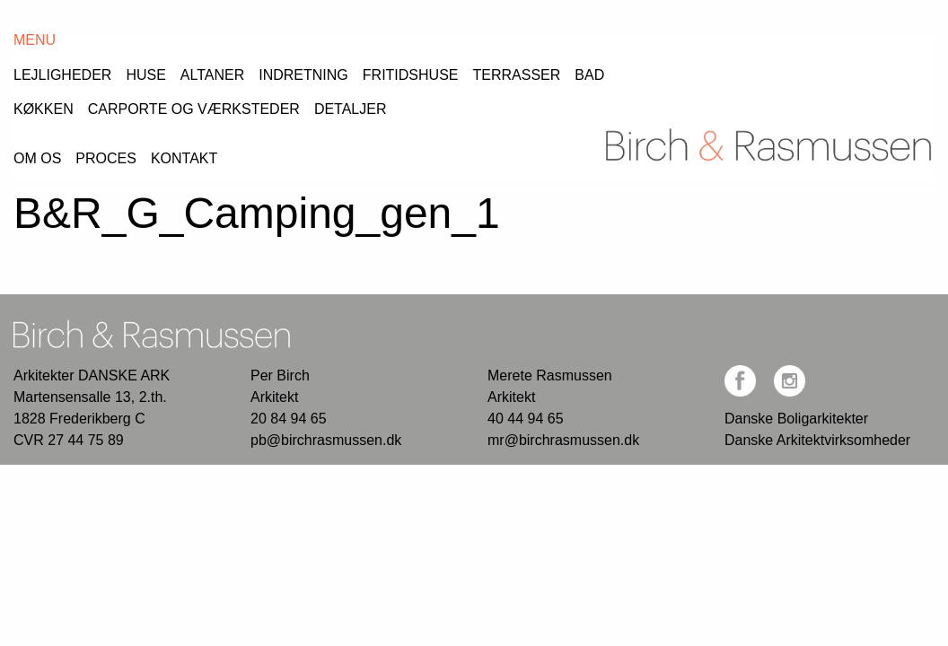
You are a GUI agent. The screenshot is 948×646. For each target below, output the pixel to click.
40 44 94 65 (528, 334)
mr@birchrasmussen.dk (568, 355)
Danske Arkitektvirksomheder (822, 355)
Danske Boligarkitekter (799, 334)
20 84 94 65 (291, 334)
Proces (130, 78)
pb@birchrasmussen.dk (332, 355)
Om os (36, 78)
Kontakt (231, 78)
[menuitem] (58, 75)
